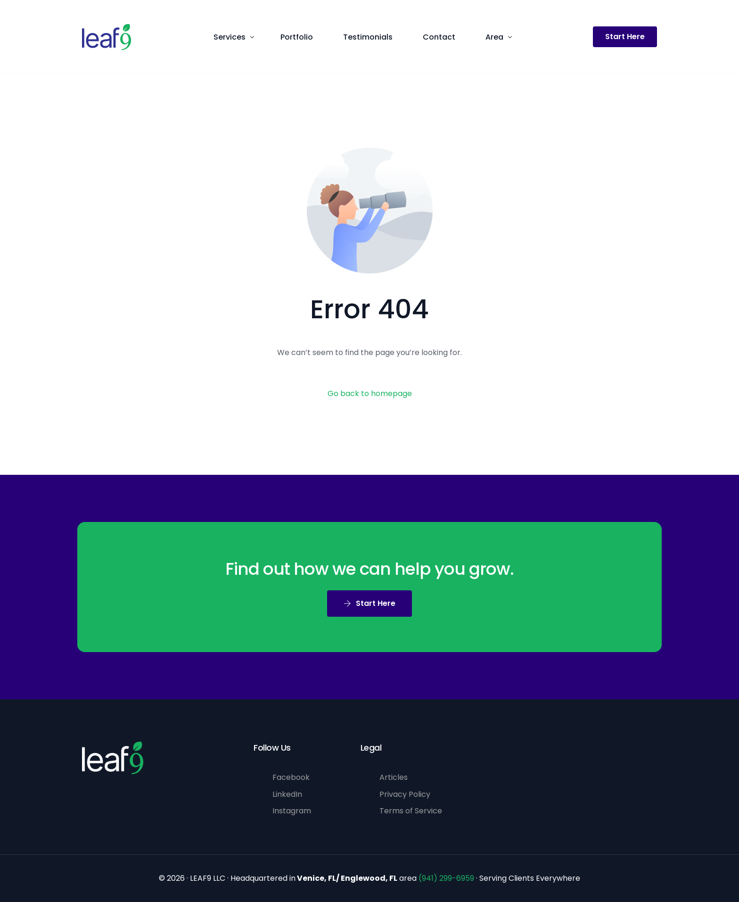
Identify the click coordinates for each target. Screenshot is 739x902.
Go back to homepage (370, 393)
